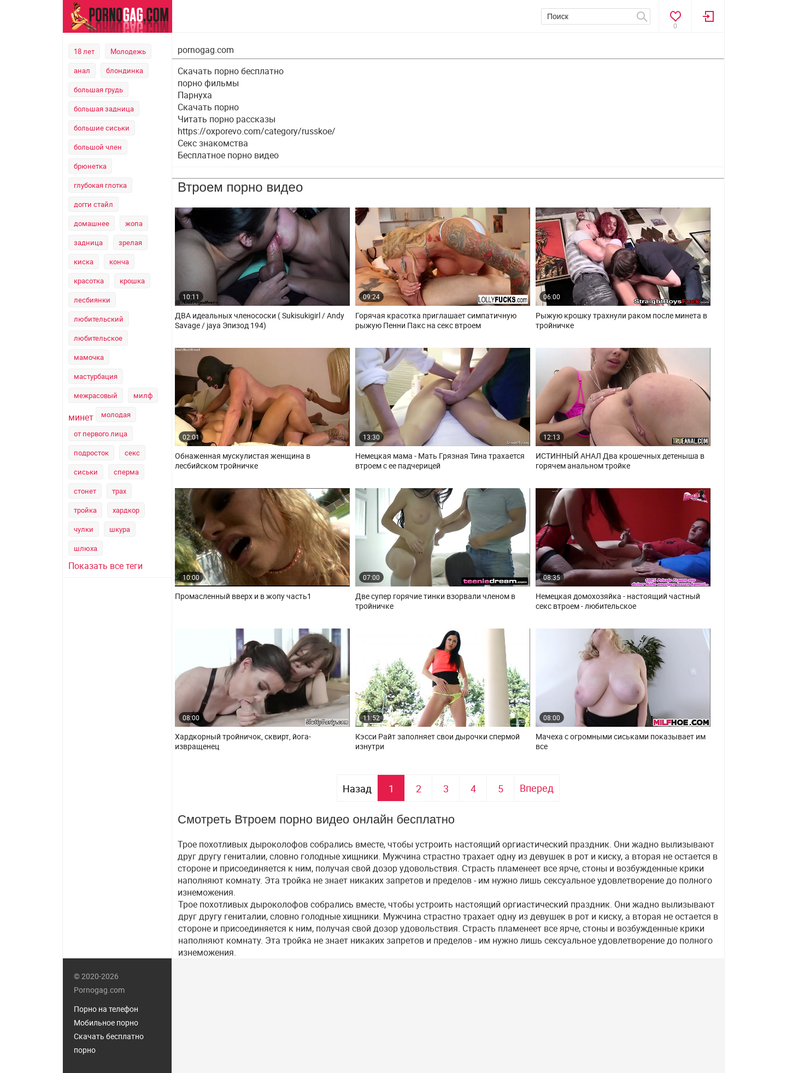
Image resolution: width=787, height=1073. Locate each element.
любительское (98, 338)
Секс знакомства (213, 143)
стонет (85, 491)
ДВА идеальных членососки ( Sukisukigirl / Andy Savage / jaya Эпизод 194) (259, 320)
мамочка (89, 357)
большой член (98, 147)
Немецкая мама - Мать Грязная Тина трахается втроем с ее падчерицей (440, 461)
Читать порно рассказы (226, 119)
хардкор (126, 510)
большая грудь (98, 89)
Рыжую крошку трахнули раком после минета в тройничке (621, 320)
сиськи (86, 472)
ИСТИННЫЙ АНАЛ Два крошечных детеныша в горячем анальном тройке (620, 461)
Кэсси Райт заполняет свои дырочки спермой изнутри (437, 741)
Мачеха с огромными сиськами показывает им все (621, 741)
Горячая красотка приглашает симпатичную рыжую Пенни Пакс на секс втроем (435, 320)
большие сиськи (102, 128)
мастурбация (96, 376)
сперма (126, 472)
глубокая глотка (100, 185)
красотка (89, 281)
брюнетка (90, 166)
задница (88, 242)
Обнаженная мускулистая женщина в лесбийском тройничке (242, 461)
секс (132, 453)
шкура (119, 529)
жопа (134, 223)
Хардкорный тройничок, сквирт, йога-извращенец (243, 741)
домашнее (91, 223)
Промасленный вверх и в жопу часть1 (243, 596)
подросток (91, 453)
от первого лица (100, 433)
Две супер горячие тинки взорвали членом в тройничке (435, 601)
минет (80, 417)
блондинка (124, 70)
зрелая (130, 242)
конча (119, 261)
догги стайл (93, 204)
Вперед (537, 788)
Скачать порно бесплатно (231, 71)
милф (142, 395)
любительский (99, 319)
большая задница (104, 109)
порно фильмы (208, 83)
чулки (83, 529)
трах (119, 491)
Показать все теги (105, 566)
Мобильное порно (106, 1022)
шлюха (85, 548)
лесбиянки (92, 300)
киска (83, 261)
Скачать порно (208, 107)
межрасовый (96, 395)
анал (82, 70)
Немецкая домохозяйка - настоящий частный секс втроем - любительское (618, 601)
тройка (85, 510)
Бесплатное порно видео (228, 155)
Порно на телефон (106, 1009)
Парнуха (195, 95)
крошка (132, 281)
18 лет (84, 51)
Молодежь (128, 51)
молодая (116, 414)
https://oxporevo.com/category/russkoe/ (257, 131)
